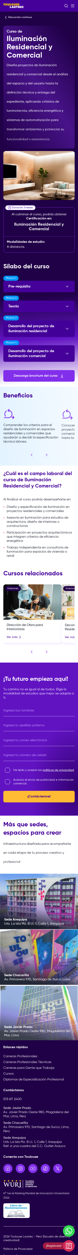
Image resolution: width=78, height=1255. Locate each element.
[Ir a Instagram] (20, 1168)
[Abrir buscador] (66, 6)
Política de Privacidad (17, 1249)
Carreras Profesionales (20, 1056)
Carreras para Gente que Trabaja (28, 1068)
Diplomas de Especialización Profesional (33, 1079)
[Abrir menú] (73, 6)
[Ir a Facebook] (7, 1168)
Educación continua (17, 17)
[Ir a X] (57, 1168)
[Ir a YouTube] (32, 1168)
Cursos (8, 1073)
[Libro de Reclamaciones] (39, 1210)
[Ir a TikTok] (45, 1168)
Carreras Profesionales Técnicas (27, 1062)
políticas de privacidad (58, 770)
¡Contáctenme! (39, 796)
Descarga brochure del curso (39, 375)
